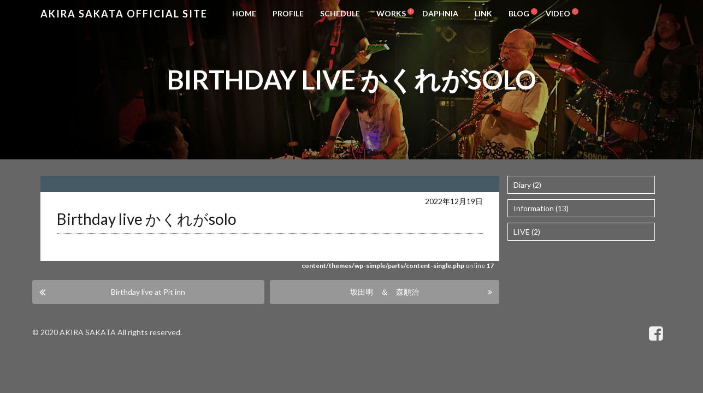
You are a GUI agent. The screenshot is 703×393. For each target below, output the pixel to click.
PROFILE (288, 13)
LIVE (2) (526, 231)
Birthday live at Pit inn (148, 291)
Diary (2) (527, 184)
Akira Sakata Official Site (124, 14)
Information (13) (541, 208)
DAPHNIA (440, 13)
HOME (244, 13)
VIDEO (558, 13)
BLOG (519, 13)
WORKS (391, 13)
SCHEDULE (340, 13)
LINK (483, 13)
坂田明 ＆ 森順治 (384, 291)
